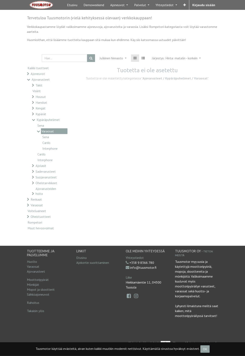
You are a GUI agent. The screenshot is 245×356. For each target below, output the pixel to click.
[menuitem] (72, 5)
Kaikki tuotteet (38, 68)
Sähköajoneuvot (38, 294)
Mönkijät (33, 285)
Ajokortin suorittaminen (92, 263)
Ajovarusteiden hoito (46, 191)
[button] (184, 5)
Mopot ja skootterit (41, 289)
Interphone (50, 148)
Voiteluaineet (37, 211)
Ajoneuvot (38, 74)
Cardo (46, 143)
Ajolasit (41, 166)
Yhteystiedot (135, 258)
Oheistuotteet (41, 217)
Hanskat (41, 102)
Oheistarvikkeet (46, 183)
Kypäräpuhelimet (48, 120)
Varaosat (48, 131)
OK (205, 349)
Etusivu (81, 258)
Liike (129, 277)
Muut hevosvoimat (41, 228)
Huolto (32, 262)
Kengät (40, 108)
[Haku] (91, 58)
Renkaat (36, 199)
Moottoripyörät (38, 280)
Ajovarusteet (41, 79)
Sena (40, 125)
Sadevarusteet (46, 171)
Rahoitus (33, 303)
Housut (41, 97)
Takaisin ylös (35, 311)
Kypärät (41, 114)
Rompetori (35, 222)
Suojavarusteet (46, 177)
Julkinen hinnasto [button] (112, 58)
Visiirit (37, 91)
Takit (39, 85)
